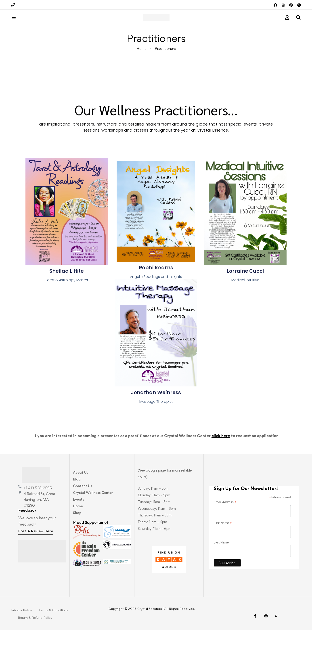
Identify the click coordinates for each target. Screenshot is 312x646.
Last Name (221, 558)
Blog (77, 495)
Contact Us (82, 501)
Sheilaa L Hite (66, 286)
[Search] (298, 25)
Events (78, 515)
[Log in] (287, 25)
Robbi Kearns (156, 283)
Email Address (225, 518)
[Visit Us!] (276, 631)
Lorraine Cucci (245, 286)
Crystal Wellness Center (93, 508)
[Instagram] (266, 631)
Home (141, 64)
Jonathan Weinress (156, 408)
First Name (223, 539)
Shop (77, 528)
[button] (35, 547)
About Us (80, 488)
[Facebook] (255, 631)
